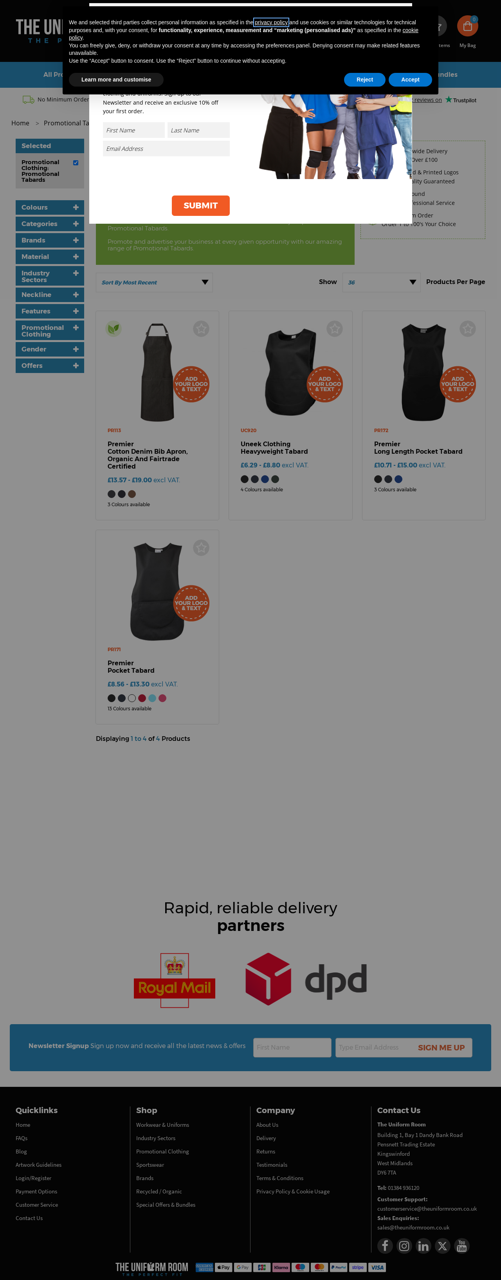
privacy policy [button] (271, 22)
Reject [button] (365, 79)
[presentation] (170, 174)
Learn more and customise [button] (116, 79)
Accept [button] (410, 79)
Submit (201, 205)
